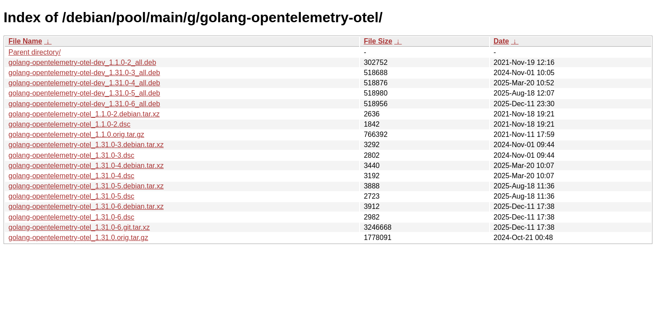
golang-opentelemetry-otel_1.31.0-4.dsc (71, 176)
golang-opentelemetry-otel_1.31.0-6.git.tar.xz (79, 227)
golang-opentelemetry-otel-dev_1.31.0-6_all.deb (84, 104)
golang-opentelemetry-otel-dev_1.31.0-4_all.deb (84, 83)
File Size (378, 41)
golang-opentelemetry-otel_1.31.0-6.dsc (71, 217)
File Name (25, 41)
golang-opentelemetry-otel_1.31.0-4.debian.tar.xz (86, 165)
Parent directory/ (34, 52)
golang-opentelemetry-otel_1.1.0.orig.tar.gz (76, 134)
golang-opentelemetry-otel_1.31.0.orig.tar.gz (78, 237)
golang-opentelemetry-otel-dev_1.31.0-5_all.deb (84, 93)
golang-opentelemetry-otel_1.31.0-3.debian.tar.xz (86, 144)
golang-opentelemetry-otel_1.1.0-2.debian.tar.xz (84, 114)
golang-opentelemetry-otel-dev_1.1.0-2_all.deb (82, 62)
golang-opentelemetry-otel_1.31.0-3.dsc (71, 155)
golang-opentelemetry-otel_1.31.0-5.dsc (71, 196)
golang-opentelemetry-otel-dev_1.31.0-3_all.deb (84, 72)
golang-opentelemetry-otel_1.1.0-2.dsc (69, 124)
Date (501, 41)
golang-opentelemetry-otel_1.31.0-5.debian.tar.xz (86, 186)
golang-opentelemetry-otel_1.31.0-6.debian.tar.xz (86, 206)
